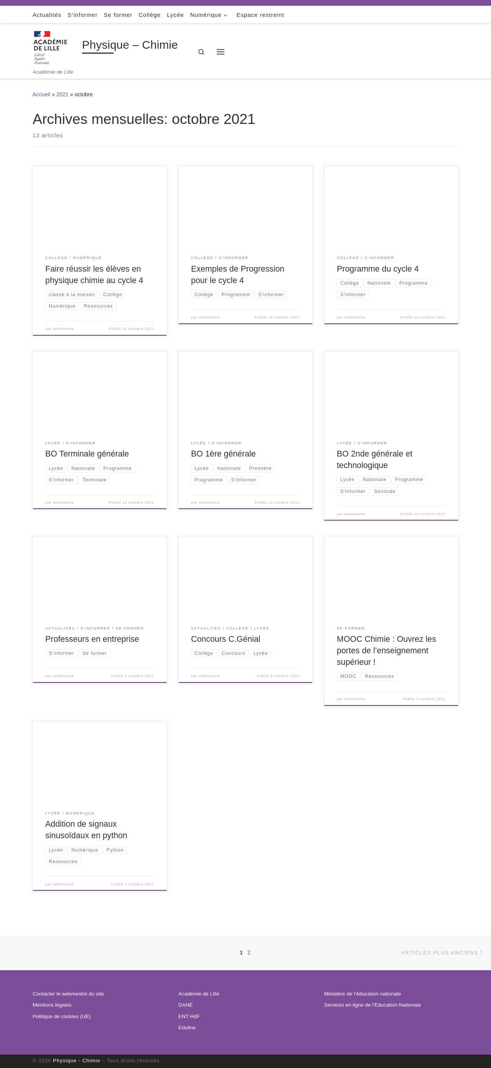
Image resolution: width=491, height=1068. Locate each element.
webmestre (63, 329)
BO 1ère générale (223, 453)
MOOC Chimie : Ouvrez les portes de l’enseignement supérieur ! (386, 651)
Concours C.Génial (225, 639)
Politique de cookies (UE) (62, 1016)
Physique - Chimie (76, 1060)
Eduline (187, 1027)
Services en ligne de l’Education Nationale (372, 1005)
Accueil (41, 94)
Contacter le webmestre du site (68, 994)
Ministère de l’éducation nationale (362, 994)
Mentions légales (52, 1005)
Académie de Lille (198, 994)
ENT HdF (189, 1016)
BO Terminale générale (87, 453)
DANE (185, 1005)
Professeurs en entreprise (92, 639)
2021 (62, 94)
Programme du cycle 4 (378, 269)
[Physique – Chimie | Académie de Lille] (56, 46)
